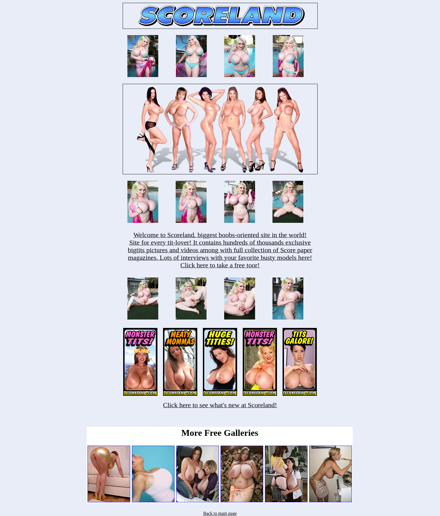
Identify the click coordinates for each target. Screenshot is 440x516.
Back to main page (220, 513)
